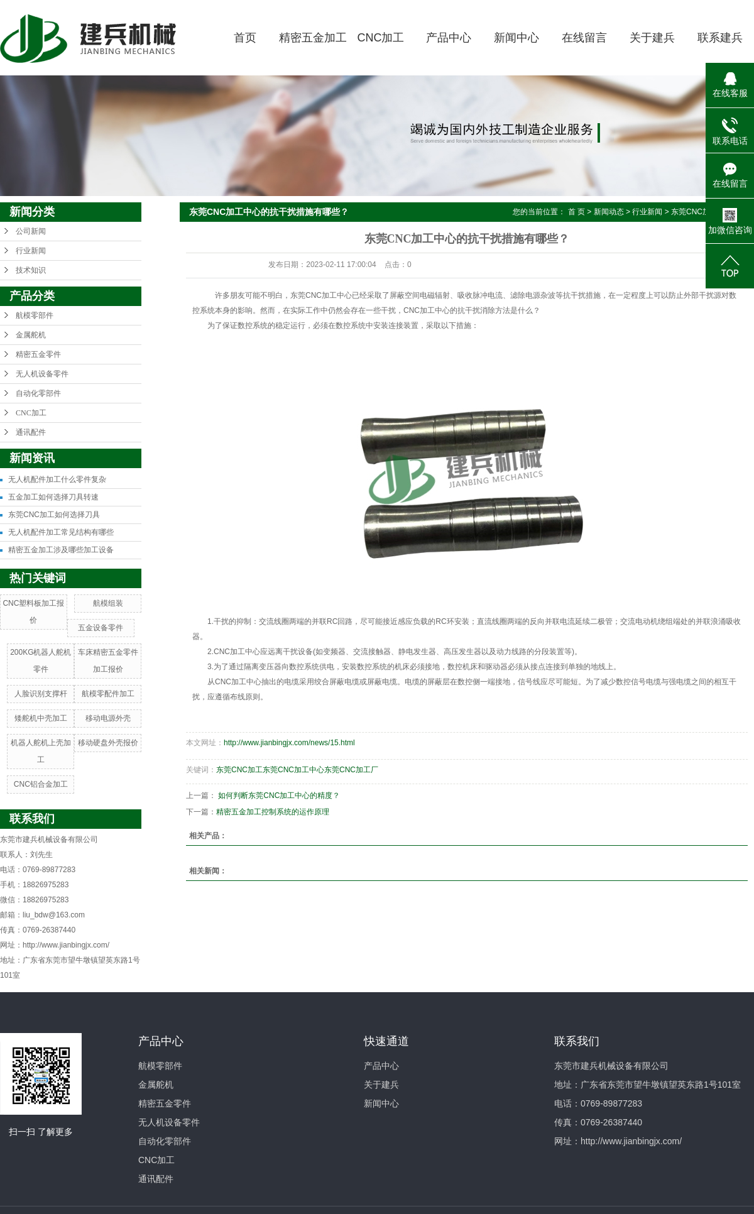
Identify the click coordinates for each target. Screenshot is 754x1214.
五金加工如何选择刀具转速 (53, 497)
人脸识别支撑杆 (40, 693)
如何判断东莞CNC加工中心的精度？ (279, 795)
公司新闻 (31, 231)
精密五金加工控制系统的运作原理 (272, 811)
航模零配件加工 (108, 693)
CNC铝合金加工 (41, 784)
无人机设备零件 (42, 373)
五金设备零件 (100, 627)
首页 (245, 37)
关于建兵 (652, 37)
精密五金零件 (38, 354)
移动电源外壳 (108, 718)
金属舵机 (31, 335)
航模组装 (108, 603)
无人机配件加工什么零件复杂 (57, 479)
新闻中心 (516, 37)
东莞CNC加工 (239, 769)
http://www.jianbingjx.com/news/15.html (289, 742)
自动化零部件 (38, 393)
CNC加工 (381, 37)
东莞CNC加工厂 (351, 769)
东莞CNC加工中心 (293, 769)
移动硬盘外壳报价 (108, 742)
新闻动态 (609, 211)
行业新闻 (31, 250)
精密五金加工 (313, 37)
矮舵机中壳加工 (40, 718)
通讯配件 (31, 432)
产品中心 (448, 37)
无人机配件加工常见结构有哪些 (61, 532)
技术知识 (31, 270)
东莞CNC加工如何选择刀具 (54, 514)
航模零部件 (34, 315)
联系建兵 (720, 37)
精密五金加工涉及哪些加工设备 (61, 549)
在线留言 (584, 37)
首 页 (576, 211)
